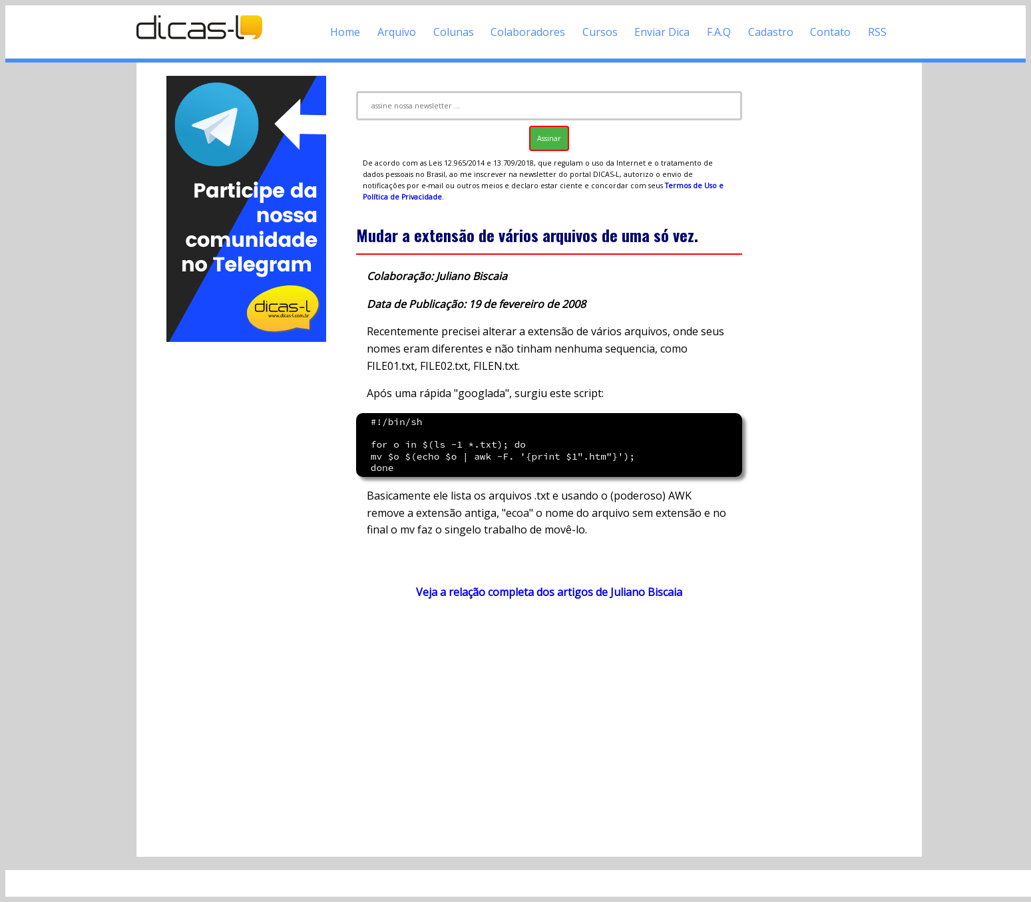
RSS (877, 32)
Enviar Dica (662, 32)
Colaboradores (528, 32)
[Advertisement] (246, 544)
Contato (830, 32)
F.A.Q (719, 32)
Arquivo (396, 32)
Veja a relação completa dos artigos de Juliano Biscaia (549, 592)
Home (345, 32)
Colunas (453, 32)
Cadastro (770, 32)
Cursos (600, 32)
